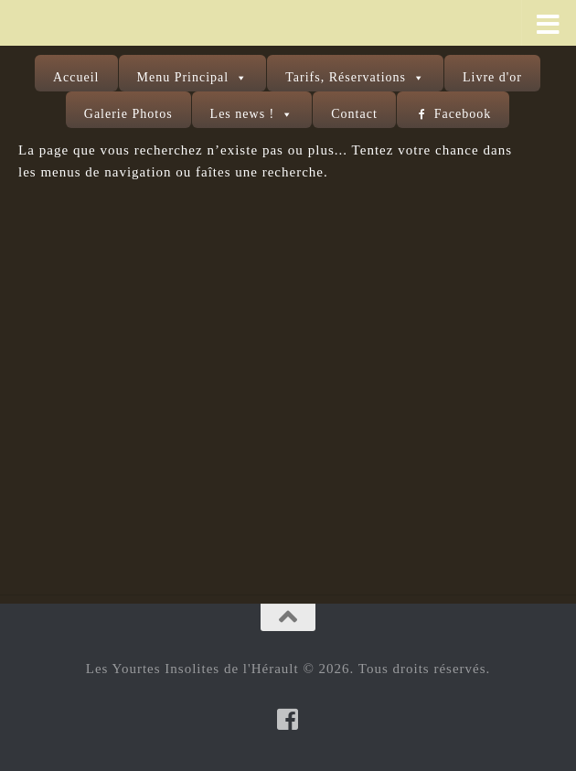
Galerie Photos (128, 114)
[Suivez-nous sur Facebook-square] (288, 719)
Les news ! (242, 114)
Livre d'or (492, 77)
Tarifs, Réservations (345, 77)
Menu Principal (183, 77)
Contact (354, 114)
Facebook (462, 114)
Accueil (76, 77)
